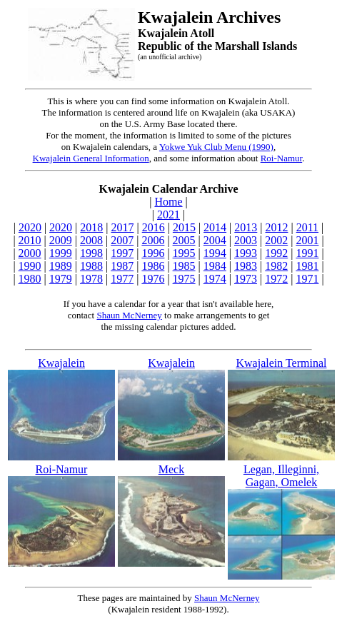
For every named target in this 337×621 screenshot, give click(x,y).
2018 (91, 227)
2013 (245, 227)
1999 (60, 253)
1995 (184, 253)
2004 (214, 240)
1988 (91, 266)
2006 (152, 240)
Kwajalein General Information (91, 158)
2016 (153, 227)
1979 (60, 279)
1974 (214, 279)
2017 (122, 227)
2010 (30, 240)
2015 (184, 227)
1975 (184, 279)
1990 (30, 266)
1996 (152, 253)
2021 (168, 214)
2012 (277, 227)
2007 (122, 240)
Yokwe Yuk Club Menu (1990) (216, 146)
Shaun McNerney (128, 315)
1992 (276, 253)
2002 (276, 240)
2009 (60, 240)
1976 (152, 279)
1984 (214, 266)
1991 (307, 253)
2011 (307, 227)
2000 (30, 253)
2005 (184, 240)
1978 (91, 279)
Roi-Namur (282, 158)
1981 (307, 266)
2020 (30, 227)
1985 (184, 266)
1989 (60, 266)
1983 (245, 266)
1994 (214, 253)
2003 (245, 240)
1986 (152, 266)
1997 (122, 253)
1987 (122, 266)
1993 (245, 253)
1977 (122, 279)
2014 (214, 227)
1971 (307, 279)
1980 (30, 279)
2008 (91, 240)
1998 (91, 253)
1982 (276, 266)
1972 (276, 279)
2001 (307, 240)
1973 (245, 279)
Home (168, 202)
